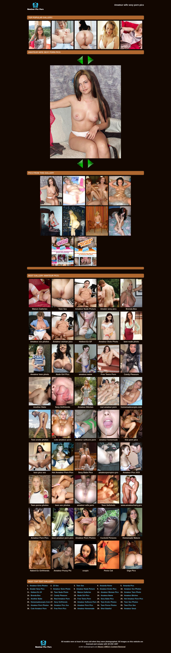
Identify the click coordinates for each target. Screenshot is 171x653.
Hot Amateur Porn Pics (133, 599)
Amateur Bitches (131, 595)
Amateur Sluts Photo (61, 589)
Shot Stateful (106, 608)
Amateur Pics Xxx (61, 605)
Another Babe (36, 599)
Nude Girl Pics (83, 595)
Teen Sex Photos (131, 602)
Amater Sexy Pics (37, 589)
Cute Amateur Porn (39, 608)
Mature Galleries (84, 592)
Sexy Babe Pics (107, 599)
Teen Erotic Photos (109, 602)
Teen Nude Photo (61, 592)
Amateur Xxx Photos (132, 589)
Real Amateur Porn (62, 599)
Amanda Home (106, 586)
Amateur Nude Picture (85, 589)
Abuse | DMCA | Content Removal (112, 647)
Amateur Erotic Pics (108, 589)
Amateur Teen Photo (132, 592)
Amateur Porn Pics (85, 605)
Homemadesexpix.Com (40, 602)
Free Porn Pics (60, 608)
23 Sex (56, 586)
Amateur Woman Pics (110, 592)
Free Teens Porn (84, 599)
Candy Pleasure (60, 595)
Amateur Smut (130, 608)
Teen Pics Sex (130, 605)
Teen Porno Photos (109, 605)
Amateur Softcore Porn (87, 602)
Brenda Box (36, 595)
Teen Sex (80, 586)
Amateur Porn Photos (40, 605)
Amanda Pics (128, 586)
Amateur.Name (107, 595)
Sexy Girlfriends (61, 602)
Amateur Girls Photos (39, 586)
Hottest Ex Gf (36, 592)
